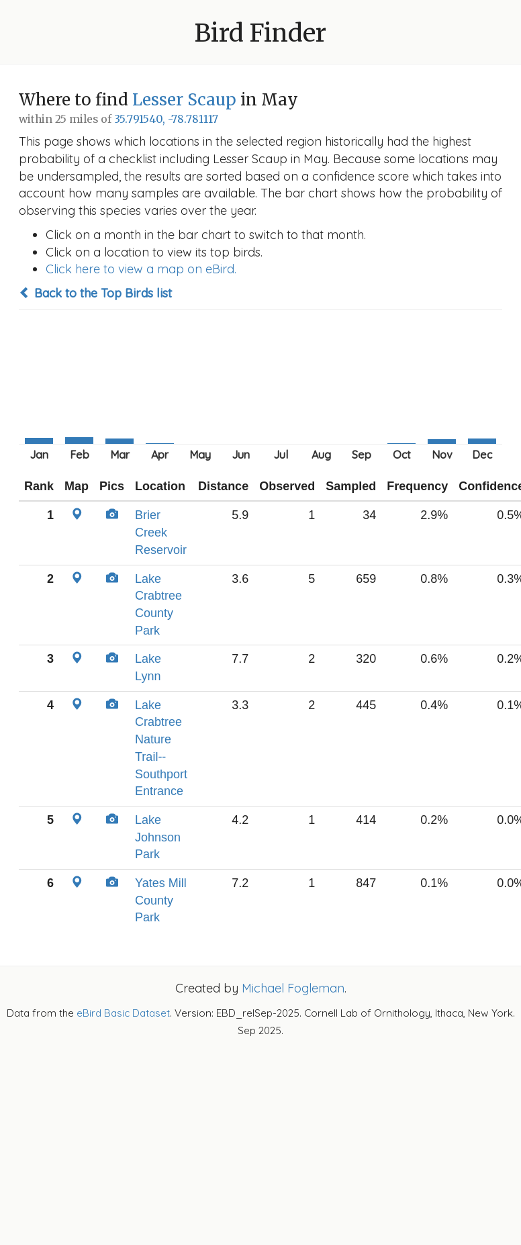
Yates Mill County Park (161, 900)
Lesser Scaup (184, 99)
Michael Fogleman (293, 988)
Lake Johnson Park (158, 837)
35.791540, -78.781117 (166, 119)
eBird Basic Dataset (123, 1013)
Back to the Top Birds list (95, 293)
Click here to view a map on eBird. (141, 269)
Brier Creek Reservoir (161, 532)
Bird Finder (260, 33)
